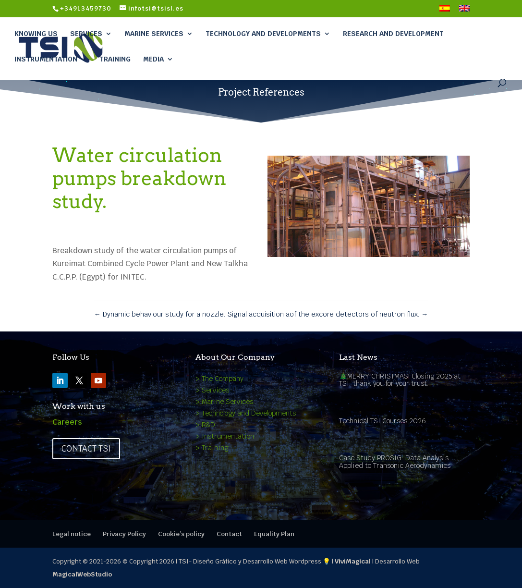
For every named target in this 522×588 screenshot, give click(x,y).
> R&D (205, 424)
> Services (212, 390)
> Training (211, 447)
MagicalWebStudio (82, 574)
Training (115, 59)
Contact (229, 534)
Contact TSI (86, 448)
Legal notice (71, 534)
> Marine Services (224, 401)
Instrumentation (45, 59)
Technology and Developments (263, 33)
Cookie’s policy (181, 534)
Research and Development (393, 33)
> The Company (219, 378)
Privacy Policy (124, 534)
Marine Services (153, 33)
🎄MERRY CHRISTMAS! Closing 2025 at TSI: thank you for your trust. (400, 380)
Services (86, 33)
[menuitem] (444, 11)
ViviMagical (353, 561)
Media (153, 59)
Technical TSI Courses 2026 (382, 420)
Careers (67, 422)
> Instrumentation (224, 436)
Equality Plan (274, 534)
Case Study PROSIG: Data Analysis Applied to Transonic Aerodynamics (394, 461)
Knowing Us (36, 33)
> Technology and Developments (245, 413)
